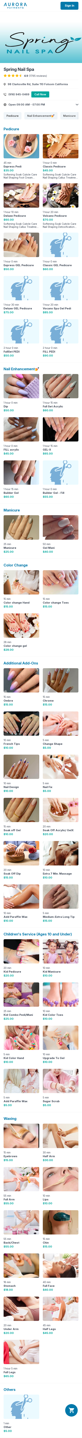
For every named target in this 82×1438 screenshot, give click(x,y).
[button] (41, 104)
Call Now (40, 94)
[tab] (12, 115)
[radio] (5, 75)
